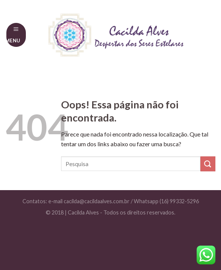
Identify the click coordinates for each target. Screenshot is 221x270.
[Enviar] (207, 163)
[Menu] (16, 34)
